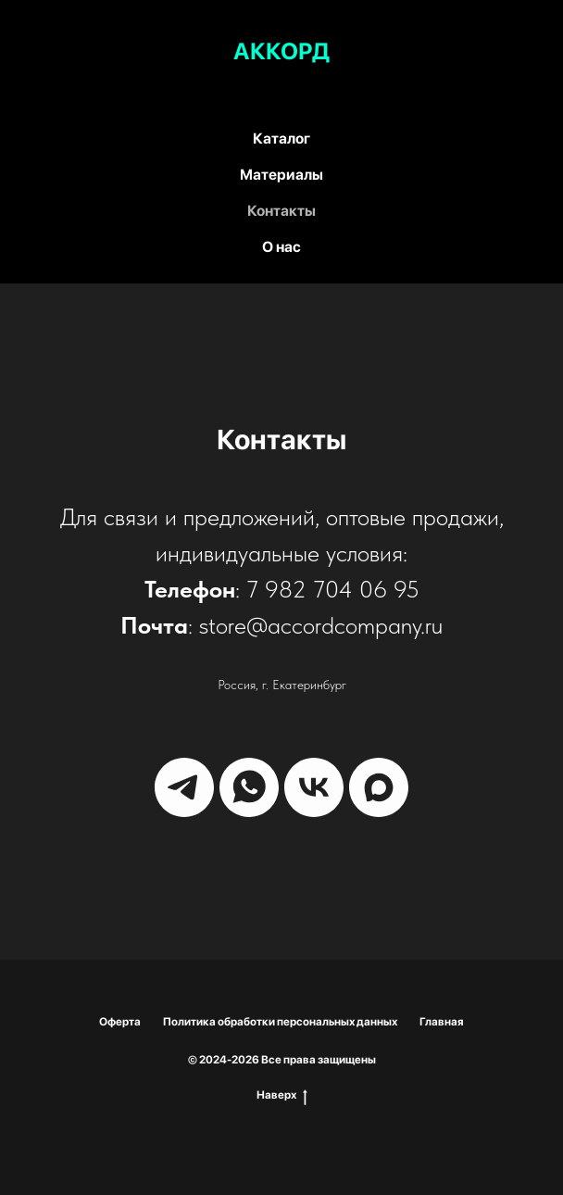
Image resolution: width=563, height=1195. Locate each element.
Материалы (281, 174)
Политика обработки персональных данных (280, 1021)
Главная (441, 1021)
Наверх (281, 1095)
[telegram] (184, 787)
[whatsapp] (249, 787)
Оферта (120, 1021)
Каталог (281, 138)
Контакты (281, 211)
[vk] (314, 787)
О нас (281, 247)
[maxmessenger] (378, 787)
